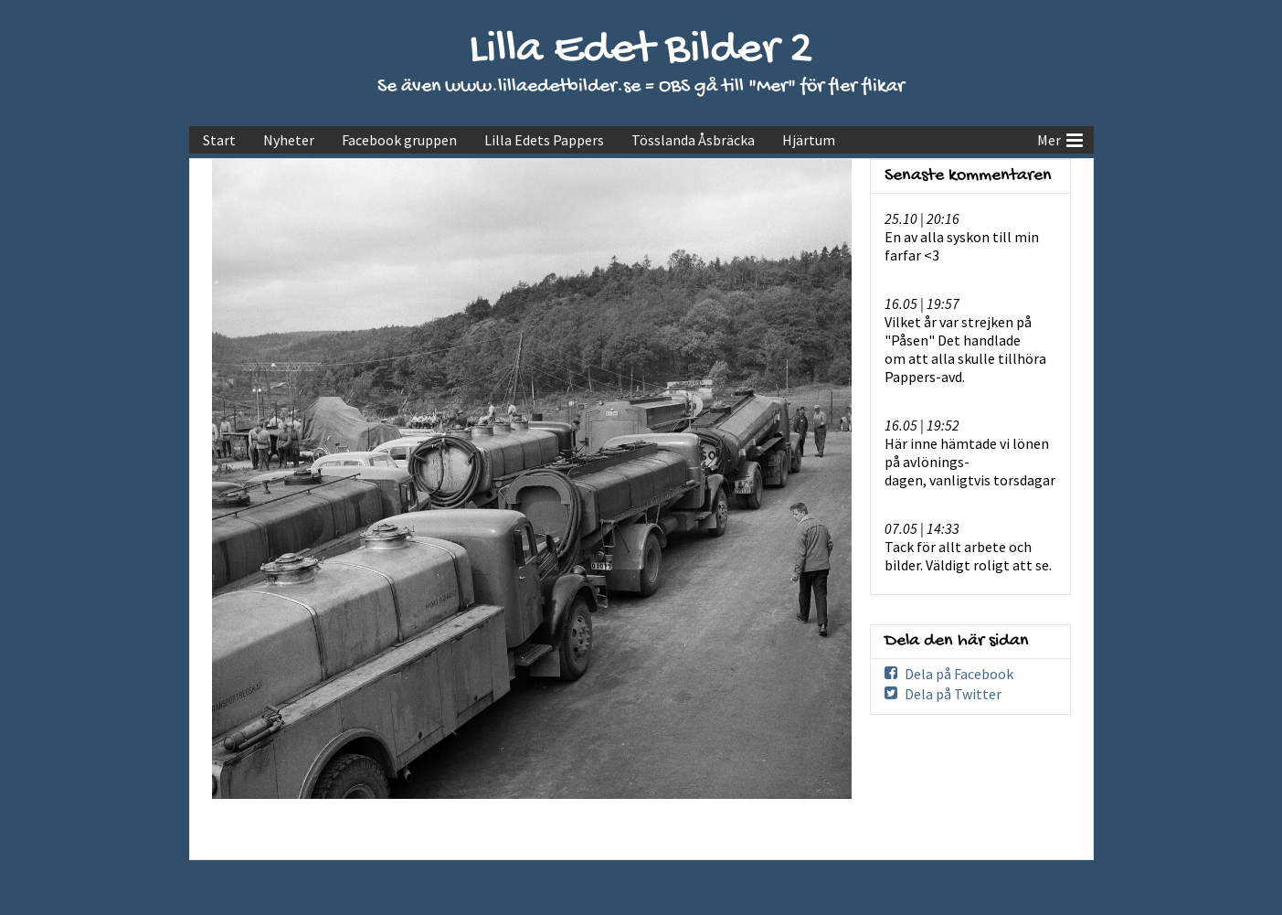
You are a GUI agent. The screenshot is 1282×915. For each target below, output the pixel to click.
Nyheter (288, 140)
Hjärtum (808, 140)
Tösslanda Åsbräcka (693, 140)
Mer (1060, 138)
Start (219, 140)
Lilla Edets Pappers (544, 140)
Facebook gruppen (399, 140)
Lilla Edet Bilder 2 (641, 51)
